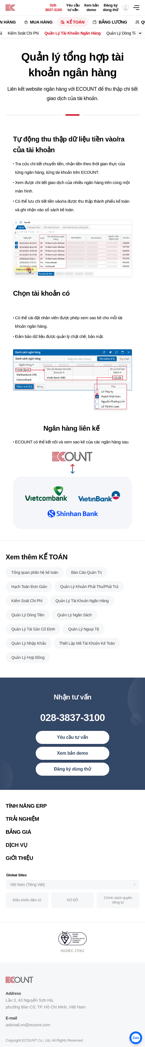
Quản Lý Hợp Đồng (27, 664)
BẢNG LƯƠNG (113, 22)
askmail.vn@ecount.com (28, 1031)
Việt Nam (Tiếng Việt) (27, 891)
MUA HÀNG (41, 22)
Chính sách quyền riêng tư (118, 907)
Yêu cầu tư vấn (73, 7)
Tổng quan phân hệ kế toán (34, 579)
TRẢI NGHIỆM (22, 826)
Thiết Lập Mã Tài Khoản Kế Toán (87, 650)
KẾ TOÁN (75, 22)
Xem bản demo (91, 7)
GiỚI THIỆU (19, 865)
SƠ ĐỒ (72, 907)
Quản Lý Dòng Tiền (122, 33)
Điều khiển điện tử (27, 907)
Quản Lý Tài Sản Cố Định (33, 636)
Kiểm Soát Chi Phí (23, 33)
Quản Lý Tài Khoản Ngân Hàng (72, 33)
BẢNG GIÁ (18, 839)
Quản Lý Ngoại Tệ (83, 636)
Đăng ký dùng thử (110, 7)
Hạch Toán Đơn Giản (29, 593)
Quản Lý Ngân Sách (74, 622)
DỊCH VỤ (16, 852)
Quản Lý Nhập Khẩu (28, 650)
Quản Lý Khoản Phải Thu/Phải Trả (89, 593)
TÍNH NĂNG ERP (26, 813)
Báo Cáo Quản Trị (86, 579)
